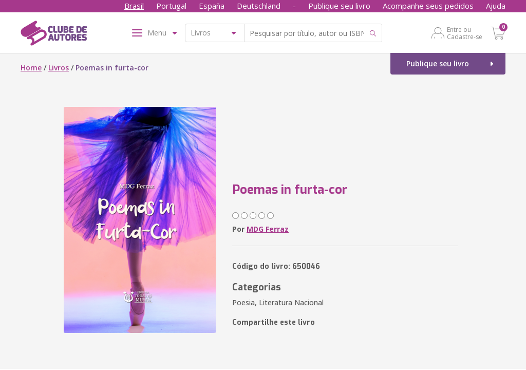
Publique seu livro (339, 6)
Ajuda (495, 6)
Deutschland (258, 6)
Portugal (171, 6)
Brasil (134, 6)
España (211, 6)
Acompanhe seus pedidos (428, 6)
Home (31, 67)
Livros (58, 67)
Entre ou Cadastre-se (464, 33)
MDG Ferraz (268, 229)
